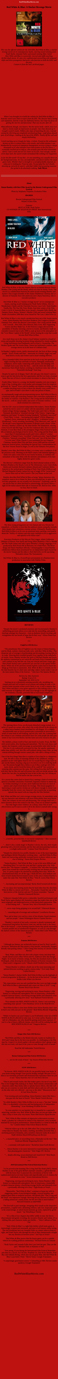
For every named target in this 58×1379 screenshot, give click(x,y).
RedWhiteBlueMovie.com (29, 2)
